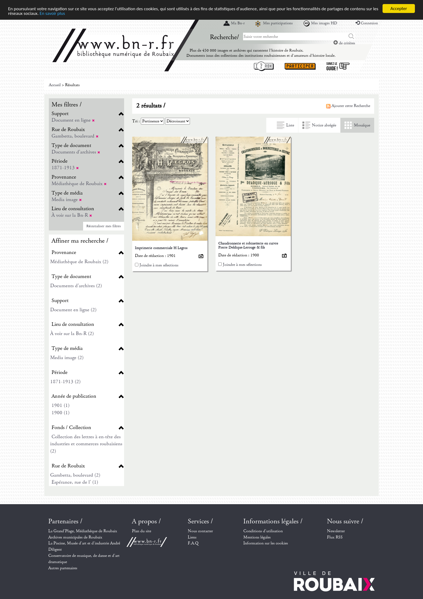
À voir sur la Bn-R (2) (72, 333)
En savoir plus (52, 13)
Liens (192, 537)
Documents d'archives (76, 152)
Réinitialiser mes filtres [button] (103, 226)
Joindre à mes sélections (158, 265)
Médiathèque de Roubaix (79, 183)
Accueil (55, 85)
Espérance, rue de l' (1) (75, 482)
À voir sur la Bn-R (72, 215)
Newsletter (336, 531)
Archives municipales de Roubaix (75, 537)
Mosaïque (362, 125)
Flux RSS (335, 537)
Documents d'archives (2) (76, 285)
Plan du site (141, 531)
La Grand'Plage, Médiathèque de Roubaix (82, 531)
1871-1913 (65, 167)
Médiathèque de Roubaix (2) (79, 261)
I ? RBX (264, 66)
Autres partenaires (62, 568)
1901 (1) (61, 405)
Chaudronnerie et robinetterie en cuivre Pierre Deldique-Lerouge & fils (248, 245)
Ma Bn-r (238, 23)
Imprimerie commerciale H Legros (161, 248)
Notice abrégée (324, 125)
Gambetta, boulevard (75, 136)
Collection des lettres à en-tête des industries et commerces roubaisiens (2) (86, 443)
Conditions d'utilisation (263, 531)
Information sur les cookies (265, 543)
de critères (344, 43)
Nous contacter (200, 531)
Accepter (398, 8)
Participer (300, 66)
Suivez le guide (338, 66)
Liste (290, 125)
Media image (67, 199)
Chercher (351, 36)
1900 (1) (61, 412)
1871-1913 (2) (65, 381)
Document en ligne (73, 120)
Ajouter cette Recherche (348, 106)
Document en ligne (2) (73, 309)
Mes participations (278, 23)
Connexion (367, 23)
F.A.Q (193, 543)
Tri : (136, 121)
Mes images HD (324, 23)
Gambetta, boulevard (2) (75, 475)
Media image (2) (67, 357)
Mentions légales (257, 537)
